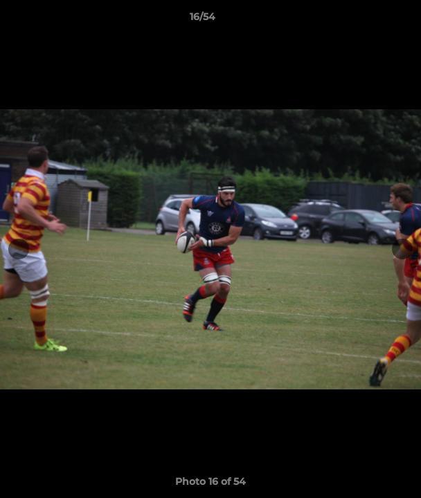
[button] (371, 20)
